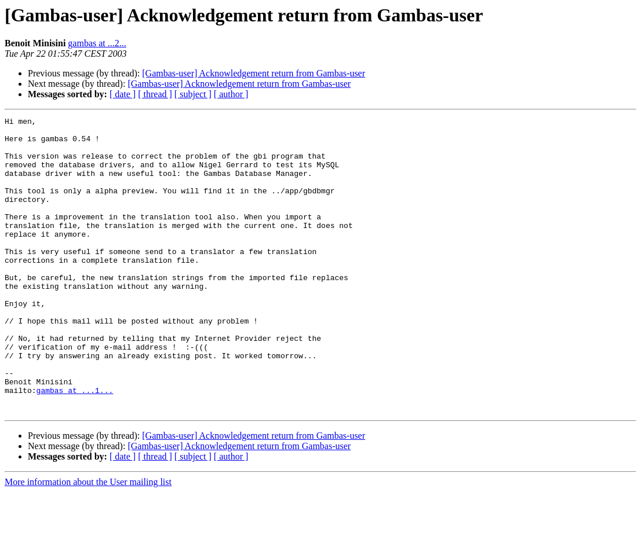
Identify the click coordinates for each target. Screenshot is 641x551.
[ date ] (123, 94)
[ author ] (231, 94)
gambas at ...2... (97, 43)
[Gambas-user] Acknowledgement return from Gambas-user (253, 73)
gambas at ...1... (75, 445)
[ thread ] (155, 94)
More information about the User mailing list (88, 541)
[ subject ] (193, 94)
